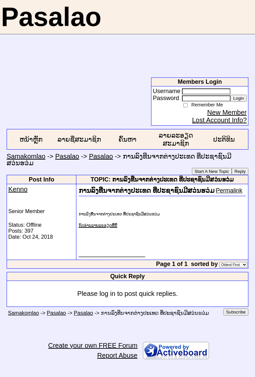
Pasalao (67, 156)
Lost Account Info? (219, 120)
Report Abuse (117, 355)
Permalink (229, 190)
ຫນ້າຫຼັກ (31, 139)
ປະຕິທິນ (224, 139)
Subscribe (236, 312)
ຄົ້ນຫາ (127, 139)
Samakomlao (26, 156)
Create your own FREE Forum (92, 345)
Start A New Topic (212, 171)
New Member (227, 112)
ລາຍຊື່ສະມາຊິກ (79, 139)
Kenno (18, 189)
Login (238, 98)
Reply (240, 171)
